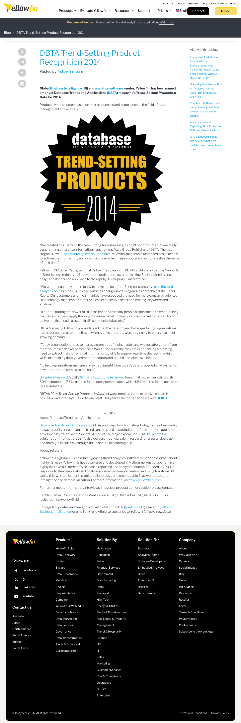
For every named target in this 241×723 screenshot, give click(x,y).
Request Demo (65, 593)
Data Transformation (69, 638)
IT (98, 650)
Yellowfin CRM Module (70, 606)
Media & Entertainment (112, 612)
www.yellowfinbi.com (146, 480)
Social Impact (188, 567)
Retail (100, 586)
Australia (18, 616)
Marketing (103, 663)
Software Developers (151, 561)
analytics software (109, 88)
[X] (33, 580)
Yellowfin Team (70, 71)
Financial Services (108, 567)
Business (143, 548)
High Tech (103, 599)
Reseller (143, 586)
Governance (63, 631)
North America (21, 629)
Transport (103, 593)
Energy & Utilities (108, 606)
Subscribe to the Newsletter (196, 631)
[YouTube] (33, 597)
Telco (100, 561)
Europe (17, 641)
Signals (60, 567)
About (183, 548)
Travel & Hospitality (109, 631)
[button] (67, 10)
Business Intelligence (66, 88)
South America (22, 635)
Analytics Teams (148, 554)
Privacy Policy (188, 618)
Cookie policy (187, 625)
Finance (102, 638)
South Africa (20, 648)
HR (99, 644)
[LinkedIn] (33, 588)
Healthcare (104, 548)
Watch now (166, 20)
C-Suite (101, 689)
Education (103, 554)
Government (105, 574)
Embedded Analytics (151, 567)
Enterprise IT (146, 580)
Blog (7, 33)
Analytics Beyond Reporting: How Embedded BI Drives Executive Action (206, 126)
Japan (16, 622)
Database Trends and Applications (65, 425)
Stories (60, 561)
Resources (186, 593)
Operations (104, 682)
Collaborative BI (66, 650)
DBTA (112, 93)
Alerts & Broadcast (68, 644)
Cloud (141, 574)
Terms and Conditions (193, 713)
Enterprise (103, 695)
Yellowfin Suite (65, 548)
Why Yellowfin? (189, 554)
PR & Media (186, 586)
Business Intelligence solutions (82, 254)
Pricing (60, 586)
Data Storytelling (66, 618)
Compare (62, 599)
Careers (184, 561)
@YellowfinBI (134, 507)
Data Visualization (67, 612)
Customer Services (109, 669)
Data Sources (64, 625)
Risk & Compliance (109, 676)
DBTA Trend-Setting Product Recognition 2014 (51, 33)
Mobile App (63, 580)
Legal (182, 606)
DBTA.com (153, 434)
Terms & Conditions (191, 612)
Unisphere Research (54, 377)
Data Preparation (67, 574)
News (182, 580)
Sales (100, 657)
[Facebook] (33, 571)
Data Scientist (147, 593)
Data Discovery (65, 554)
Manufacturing (106, 580)
